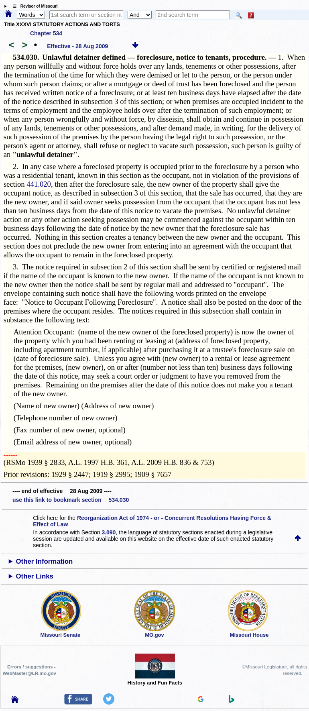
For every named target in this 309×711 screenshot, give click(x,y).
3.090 (109, 532)
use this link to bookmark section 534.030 (70, 500)
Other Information (44, 561)
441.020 (38, 184)
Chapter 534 (46, 33)
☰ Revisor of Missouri (33, 6)
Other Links (34, 576)
